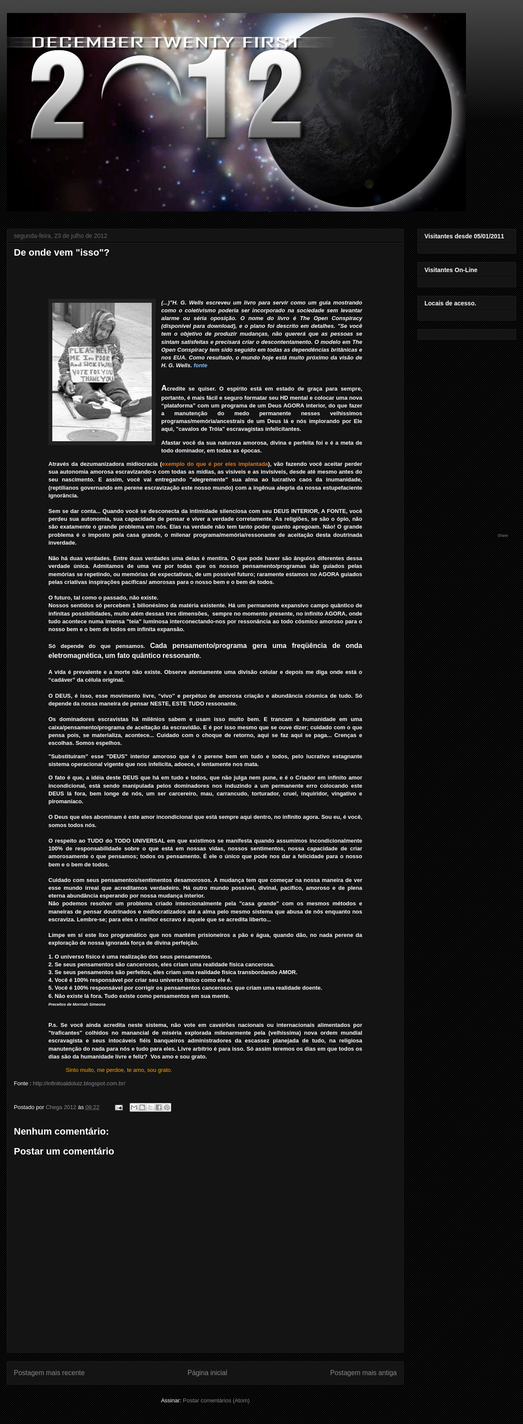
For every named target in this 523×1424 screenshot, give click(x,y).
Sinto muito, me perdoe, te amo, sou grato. (119, 1070)
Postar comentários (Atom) (216, 1400)
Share (502, 535)
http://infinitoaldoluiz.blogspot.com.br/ (79, 1083)
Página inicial (207, 1372)
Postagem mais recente (49, 1372)
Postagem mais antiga (363, 1372)
